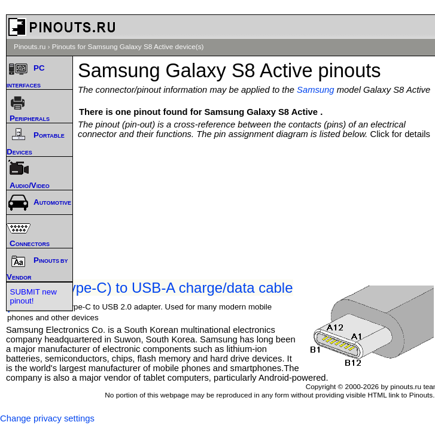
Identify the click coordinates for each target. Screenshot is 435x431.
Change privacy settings (47, 418)
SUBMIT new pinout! (33, 296)
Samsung (315, 90)
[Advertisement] (259, 175)
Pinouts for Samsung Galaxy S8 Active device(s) (128, 47)
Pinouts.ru (29, 47)
